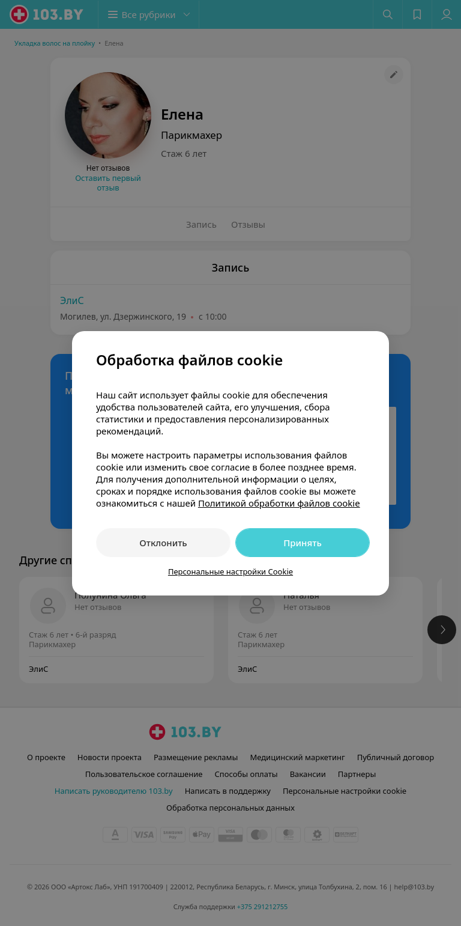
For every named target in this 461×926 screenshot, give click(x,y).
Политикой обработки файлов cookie (279, 503)
